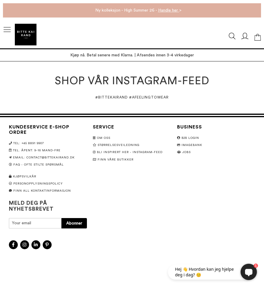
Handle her (168, 10)
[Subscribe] (74, 223)
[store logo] (25, 34)
